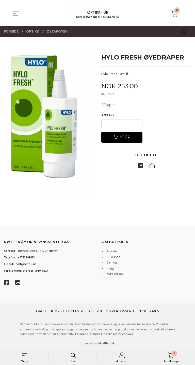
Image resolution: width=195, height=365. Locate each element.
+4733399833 (26, 257)
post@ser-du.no (26, 264)
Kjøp (121, 138)
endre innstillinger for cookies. (113, 334)
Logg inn (113, 268)
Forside (111, 251)
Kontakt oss (114, 273)
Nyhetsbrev (149, 311)
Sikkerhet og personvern (111, 311)
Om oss (112, 262)
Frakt (41, 311)
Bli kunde (113, 257)
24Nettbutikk (106, 343)
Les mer (80, 334)
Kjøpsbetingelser (67, 311)
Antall (108, 115)
